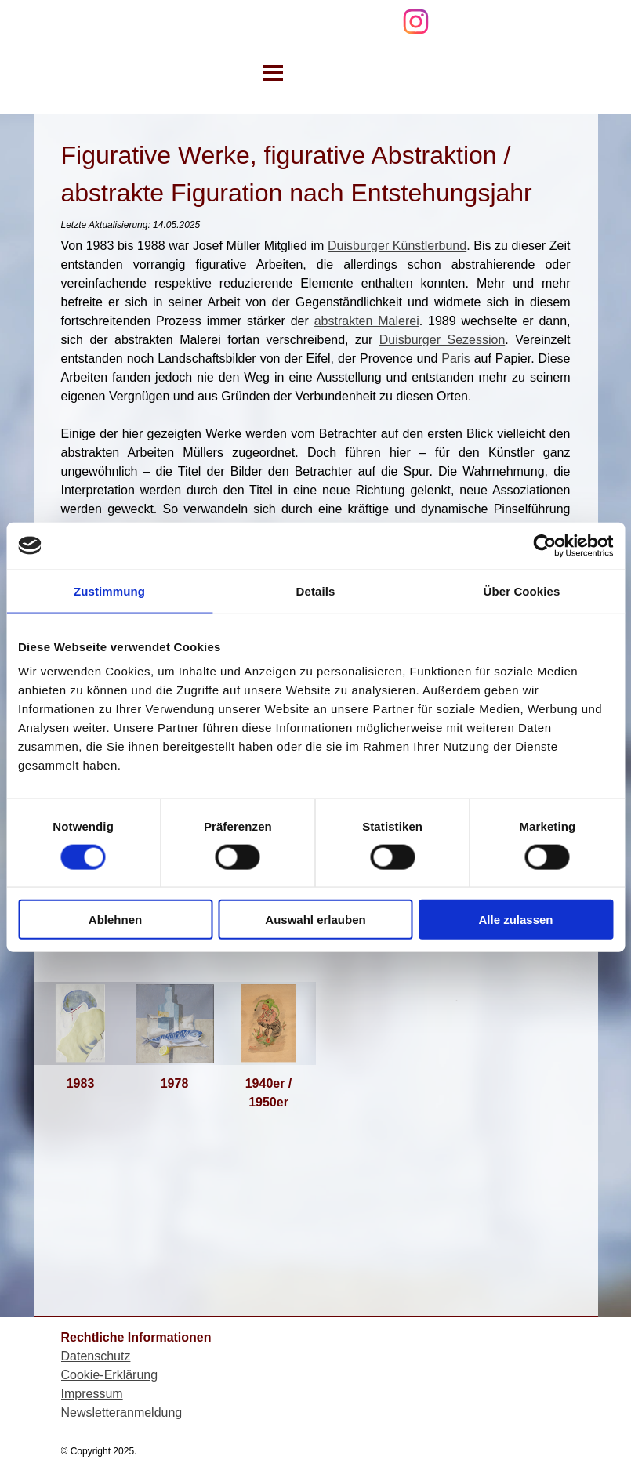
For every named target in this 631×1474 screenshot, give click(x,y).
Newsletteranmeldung (122, 1412)
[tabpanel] (316, 405)
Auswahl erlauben (315, 919)
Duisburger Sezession (442, 339)
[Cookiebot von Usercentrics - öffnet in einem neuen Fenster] (544, 545)
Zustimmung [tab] (109, 590)
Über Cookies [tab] (522, 590)
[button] (80, 1023)
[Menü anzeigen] (272, 73)
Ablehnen (115, 919)
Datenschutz (96, 1356)
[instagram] (416, 21)
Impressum (92, 1393)
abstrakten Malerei (366, 321)
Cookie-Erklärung (109, 1375)
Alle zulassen (515, 919)
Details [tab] (315, 590)
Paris (455, 358)
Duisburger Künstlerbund (397, 245)
